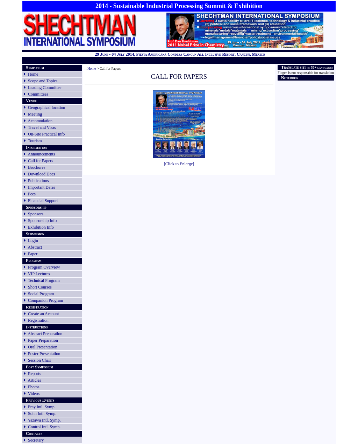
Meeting (35, 114)
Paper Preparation (43, 340)
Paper (32, 253)
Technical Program (44, 280)
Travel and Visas (42, 127)
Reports (32, 373)
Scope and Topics (42, 80)
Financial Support (43, 200)
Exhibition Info (41, 227)
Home (33, 74)
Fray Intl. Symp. (42, 406)
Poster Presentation (44, 353)
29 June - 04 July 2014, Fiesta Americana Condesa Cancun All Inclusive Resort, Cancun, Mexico (180, 54)
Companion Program (45, 300)
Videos (34, 393)
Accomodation (40, 120)
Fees (32, 194)
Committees (38, 94)
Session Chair (39, 360)
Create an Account (43, 313)
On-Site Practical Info (46, 134)
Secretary (33, 440)
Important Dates (41, 187)
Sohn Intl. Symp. (42, 413)
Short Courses (40, 287)
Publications (38, 180)
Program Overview (44, 267)
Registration (38, 320)
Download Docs (41, 174)
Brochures (36, 167)
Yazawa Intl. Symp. (44, 420)
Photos (34, 386)
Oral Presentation (42, 347)
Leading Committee (45, 87)
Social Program (41, 293)
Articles (34, 380)
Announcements (41, 154)
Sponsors (35, 213)
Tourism (35, 140)
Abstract (35, 247)
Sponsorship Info (42, 220)
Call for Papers (40, 160)
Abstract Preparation (45, 333)
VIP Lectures (39, 273)
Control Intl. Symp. (44, 426)
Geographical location (46, 107)
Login (33, 240)
